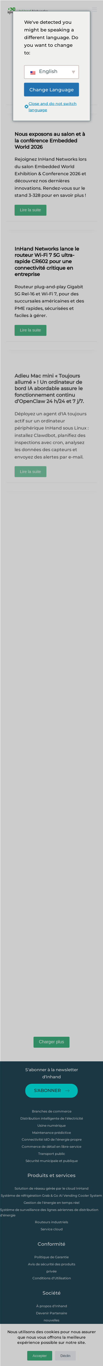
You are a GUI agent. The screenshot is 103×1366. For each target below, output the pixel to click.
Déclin (65, 1356)
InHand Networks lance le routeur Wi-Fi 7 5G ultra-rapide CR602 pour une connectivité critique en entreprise (47, 265)
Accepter (40, 1356)
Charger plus (51, 1041)
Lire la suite (33, 212)
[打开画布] (94, 9)
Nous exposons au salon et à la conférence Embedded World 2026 (50, 144)
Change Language (51, 89)
